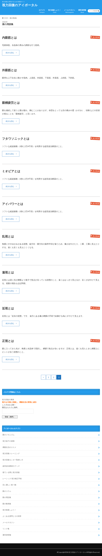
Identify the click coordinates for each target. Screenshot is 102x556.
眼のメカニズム (8, 435)
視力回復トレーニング (11, 453)
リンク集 (6, 529)
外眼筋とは (9, 70)
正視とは (8, 341)
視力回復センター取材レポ (13, 460)
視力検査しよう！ (54, 11)
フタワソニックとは (15, 138)
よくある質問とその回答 (12, 516)
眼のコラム (7, 491)
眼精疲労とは (11, 102)
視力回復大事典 (8, 400)
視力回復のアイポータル (20, 5)
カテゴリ (42, 11)
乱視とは (8, 236)
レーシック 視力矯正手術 (12, 478)
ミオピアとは (11, 171)
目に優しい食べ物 (9, 485)
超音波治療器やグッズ (11, 466)
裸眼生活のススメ (9, 447)
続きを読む (10, 53)
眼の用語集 (7, 497)
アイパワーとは (12, 204)
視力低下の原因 (8, 441)
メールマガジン (69, 11)
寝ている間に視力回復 (11, 472)
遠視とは (8, 272)
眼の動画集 (7, 504)
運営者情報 (82, 11)
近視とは (8, 308)
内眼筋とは (9, 37)
